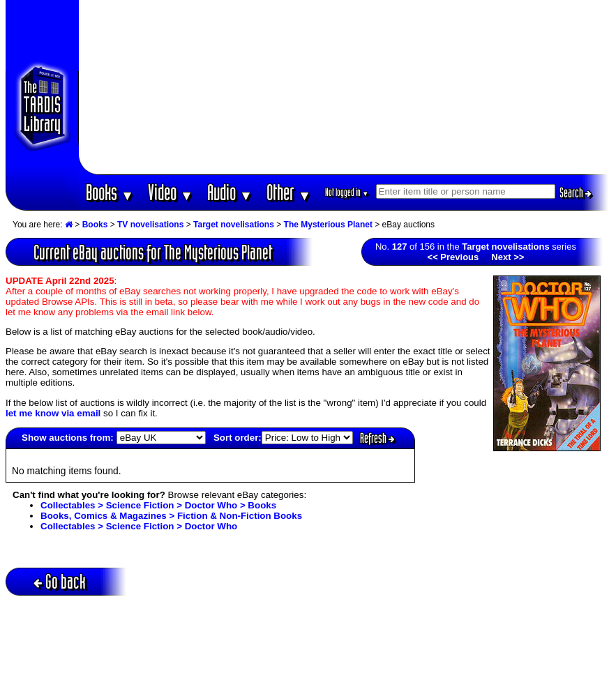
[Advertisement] (344, 87)
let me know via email (53, 413)
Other (288, 192)
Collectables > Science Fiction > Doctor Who (138, 526)
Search (575, 192)
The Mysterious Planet (328, 224)
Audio (230, 192)
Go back (59, 581)
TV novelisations (150, 224)
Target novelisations (233, 224)
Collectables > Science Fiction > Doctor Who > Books (158, 505)
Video (170, 192)
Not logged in (347, 192)
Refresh (377, 438)
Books (110, 192)
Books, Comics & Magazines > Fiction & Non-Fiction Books (171, 515)
